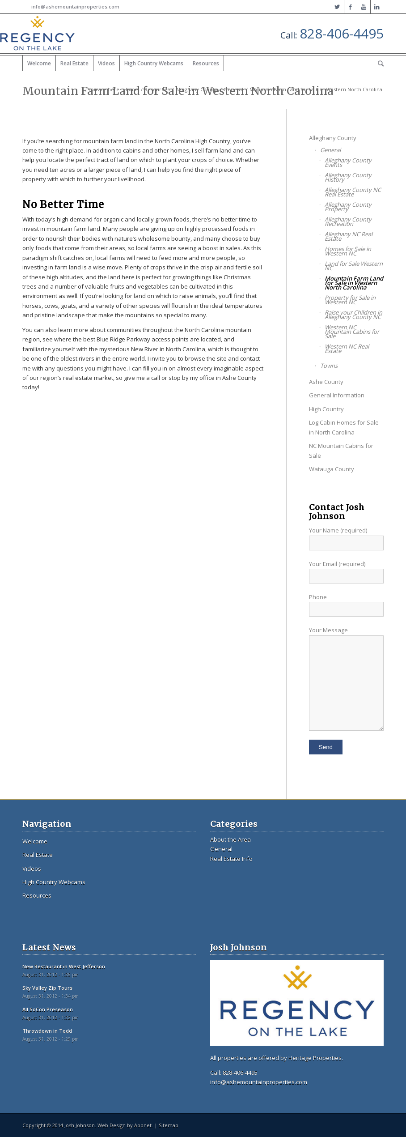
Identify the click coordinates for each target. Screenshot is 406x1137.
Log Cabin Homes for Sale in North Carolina (344, 427)
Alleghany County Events (348, 162)
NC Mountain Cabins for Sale (341, 450)
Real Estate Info (231, 859)
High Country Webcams (53, 882)
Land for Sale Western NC (354, 266)
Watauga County (331, 469)
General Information (336, 395)
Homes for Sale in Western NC (348, 251)
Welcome (34, 841)
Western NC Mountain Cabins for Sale (352, 331)
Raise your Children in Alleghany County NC (353, 314)
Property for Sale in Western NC (350, 300)
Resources (156, 89)
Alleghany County (196, 89)
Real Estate (37, 855)
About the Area (230, 839)
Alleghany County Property (348, 206)
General (233, 89)
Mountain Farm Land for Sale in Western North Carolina (354, 282)
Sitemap (168, 1125)
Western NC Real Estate (347, 348)
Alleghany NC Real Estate (348, 236)
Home (130, 89)
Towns (329, 366)
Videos (31, 868)
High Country (326, 409)
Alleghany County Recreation (348, 221)
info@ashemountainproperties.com (75, 6)
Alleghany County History (348, 177)
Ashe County (326, 382)
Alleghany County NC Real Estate (353, 192)
